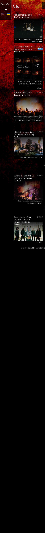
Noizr (32, 248)
